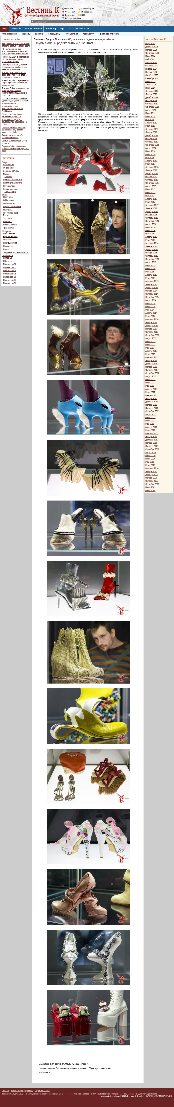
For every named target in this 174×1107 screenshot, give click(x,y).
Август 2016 (150, 224)
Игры (62, 29)
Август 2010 (150, 452)
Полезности (7, 255)
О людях (7, 240)
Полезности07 (9, 280)
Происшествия (10, 243)
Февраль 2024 (152, 66)
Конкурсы (7, 210)
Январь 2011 (151, 436)
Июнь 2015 (150, 268)
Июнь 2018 (150, 154)
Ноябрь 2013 (151, 329)
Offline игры (8, 200)
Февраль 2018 (152, 167)
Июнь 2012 (150, 383)
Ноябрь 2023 (151, 72)
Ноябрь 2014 (151, 291)
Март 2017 (150, 202)
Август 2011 (150, 414)
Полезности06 (9, 277)
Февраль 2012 (152, 395)
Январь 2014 (151, 322)
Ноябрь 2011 (151, 405)
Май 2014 (149, 310)
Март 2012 (150, 392)
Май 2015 (149, 272)
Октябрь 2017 (151, 180)
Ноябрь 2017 (151, 177)
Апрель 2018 (151, 161)
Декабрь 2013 (151, 326)
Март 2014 (150, 316)
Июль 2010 (150, 455)
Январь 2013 (151, 360)
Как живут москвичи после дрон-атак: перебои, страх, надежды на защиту (14, 74)
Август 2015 (150, 262)
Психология (8, 246)
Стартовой (70, 12)
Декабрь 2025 (151, 47)
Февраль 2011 (152, 433)
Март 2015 (150, 278)
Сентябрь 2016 (152, 221)
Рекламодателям (71, 18)
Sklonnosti (7, 218)
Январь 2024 (151, 69)
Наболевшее (9, 233)
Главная (69, 9)
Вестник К (131, 1096)
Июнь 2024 (150, 56)
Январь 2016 (151, 246)
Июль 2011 (150, 417)
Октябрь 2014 (151, 294)
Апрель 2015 (151, 275)
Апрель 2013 (151, 351)
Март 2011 (150, 430)
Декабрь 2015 (151, 249)
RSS (83, 15)
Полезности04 (9, 270)
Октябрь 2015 (151, 256)
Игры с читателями (12, 206)
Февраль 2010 (152, 468)
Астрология (88, 34)
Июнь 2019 (150, 116)
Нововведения (10, 225)
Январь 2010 (151, 471)
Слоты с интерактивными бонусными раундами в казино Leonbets (13, 129)
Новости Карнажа (10, 213)
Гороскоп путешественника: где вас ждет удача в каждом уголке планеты (15, 100)
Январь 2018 (151, 170)
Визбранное (87, 12)
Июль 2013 (150, 341)
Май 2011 (149, 424)
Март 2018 (150, 164)
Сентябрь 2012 (152, 373)
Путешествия (71, 34)
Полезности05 (9, 274)
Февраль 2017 (152, 205)
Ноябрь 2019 (151, 100)
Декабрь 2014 (151, 287)
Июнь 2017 (150, 192)
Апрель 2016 (151, 237)
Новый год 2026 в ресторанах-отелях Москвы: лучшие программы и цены (16, 59)
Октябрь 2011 (151, 408)
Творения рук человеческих (16, 252)
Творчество (8, 228)
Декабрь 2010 (151, 440)
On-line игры (8, 203)
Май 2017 (149, 196)
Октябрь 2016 (151, 218)
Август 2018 (150, 148)
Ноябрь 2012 (151, 367)
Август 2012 (150, 376)
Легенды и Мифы (33, 29)
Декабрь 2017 (151, 173)
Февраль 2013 (152, 357)
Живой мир (50, 29)
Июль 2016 (150, 227)
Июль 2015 (150, 265)
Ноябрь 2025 (151, 50)
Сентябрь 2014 (152, 297)
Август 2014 (150, 300)
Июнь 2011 (150, 421)
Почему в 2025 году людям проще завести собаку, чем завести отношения (14, 67)
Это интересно (9, 34)
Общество (16, 29)
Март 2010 (150, 465)
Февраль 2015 (152, 281)
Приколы (25, 34)
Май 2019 (149, 119)
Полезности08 (9, 283)
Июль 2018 (150, 151)
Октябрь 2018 (151, 142)
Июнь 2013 (150, 345)
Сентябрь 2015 (152, 259)
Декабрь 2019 (151, 97)
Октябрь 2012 (151, 370)
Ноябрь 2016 (151, 215)
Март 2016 (150, 240)
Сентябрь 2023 (152, 78)
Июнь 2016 (150, 230)
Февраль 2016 (152, 243)
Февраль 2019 (152, 129)
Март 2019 (150, 126)
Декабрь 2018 (151, 135)
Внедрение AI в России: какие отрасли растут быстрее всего (16, 44)
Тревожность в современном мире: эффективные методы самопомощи (15, 82)
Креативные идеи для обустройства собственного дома (14, 121)
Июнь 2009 (150, 490)
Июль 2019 (150, 113)
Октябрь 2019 (151, 104)
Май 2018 (149, 157)
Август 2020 (150, 85)
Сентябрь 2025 (152, 53)
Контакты (69, 15)
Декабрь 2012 (151, 364)
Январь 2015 (151, 284)
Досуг (4, 29)
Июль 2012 (150, 379)
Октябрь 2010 (151, 446)
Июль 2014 (150, 303)
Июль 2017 (150, 189)
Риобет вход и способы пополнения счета (12, 136)
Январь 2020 (151, 94)
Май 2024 (149, 59)
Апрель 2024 (151, 62)
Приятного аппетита (109, 34)
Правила (29, 1090)
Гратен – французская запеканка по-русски (12, 115)
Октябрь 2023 (151, 75)
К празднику (54, 34)
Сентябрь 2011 (152, 411)
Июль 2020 (150, 88)
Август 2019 (150, 110)
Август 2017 (150, 186)
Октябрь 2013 (151, 332)
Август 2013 (150, 338)
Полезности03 (9, 267)
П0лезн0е (7, 258)
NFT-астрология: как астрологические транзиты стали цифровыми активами (15, 51)
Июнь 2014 (150, 306)
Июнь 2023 (150, 81)
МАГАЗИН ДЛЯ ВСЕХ (79, 29)
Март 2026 (150, 43)
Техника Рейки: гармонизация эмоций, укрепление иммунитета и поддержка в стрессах (15, 91)
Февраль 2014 (152, 319)
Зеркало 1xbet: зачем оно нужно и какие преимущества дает (15, 148)
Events (6, 215)
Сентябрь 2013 (152, 335)
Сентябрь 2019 (152, 107)
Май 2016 (149, 234)
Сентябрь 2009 (152, 484)
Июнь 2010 (150, 459)
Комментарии (87, 9)
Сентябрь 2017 (152, 183)
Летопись (7, 221)
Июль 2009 (150, 487)
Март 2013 (150, 354)
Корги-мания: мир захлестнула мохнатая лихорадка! (12, 108)
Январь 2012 (151, 398)
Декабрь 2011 (151, 402)
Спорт (6, 249)
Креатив (39, 34)
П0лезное (7, 261)
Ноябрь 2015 (151, 253)
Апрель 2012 (151, 389)
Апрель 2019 (151, 123)
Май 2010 (149, 462)
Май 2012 (149, 386)
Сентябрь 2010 (152, 449)
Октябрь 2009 (151, 481)
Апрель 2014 (151, 313)
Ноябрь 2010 (151, 443)
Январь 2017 (151, 208)
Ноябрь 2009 (151, 478)
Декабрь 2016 (151, 211)
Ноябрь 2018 (151, 138)
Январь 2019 (151, 132)
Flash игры (8, 197)
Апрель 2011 (151, 427)
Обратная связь (42, 1090)
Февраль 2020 (152, 91)
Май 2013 (149, 348)
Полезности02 (9, 264)
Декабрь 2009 (151, 474)
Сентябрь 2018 (152, 145)
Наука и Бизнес (10, 236)
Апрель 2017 (151, 199)
